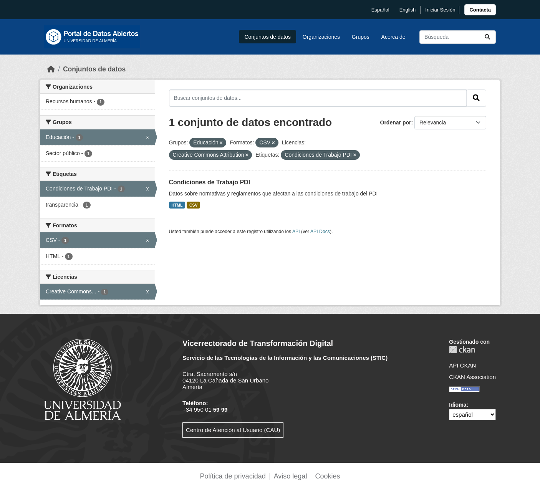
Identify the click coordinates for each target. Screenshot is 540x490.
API (296, 231)
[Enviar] (487, 37)
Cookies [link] (327, 476)
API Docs (320, 231)
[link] (480, 9)
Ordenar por (395, 122)
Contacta (480, 10)
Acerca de (393, 37)
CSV (193, 205)
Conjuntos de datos (267, 37)
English (407, 10)
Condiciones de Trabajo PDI (209, 182)
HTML (176, 205)
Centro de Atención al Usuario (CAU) (233, 430)
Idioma (457, 405)
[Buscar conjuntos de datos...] (457, 37)
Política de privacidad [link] (233, 476)
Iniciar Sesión (440, 10)
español (380, 10)
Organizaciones (321, 37)
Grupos (360, 37)
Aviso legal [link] (290, 476)
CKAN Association (472, 377)
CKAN (462, 350)
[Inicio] (51, 69)
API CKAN (462, 365)
